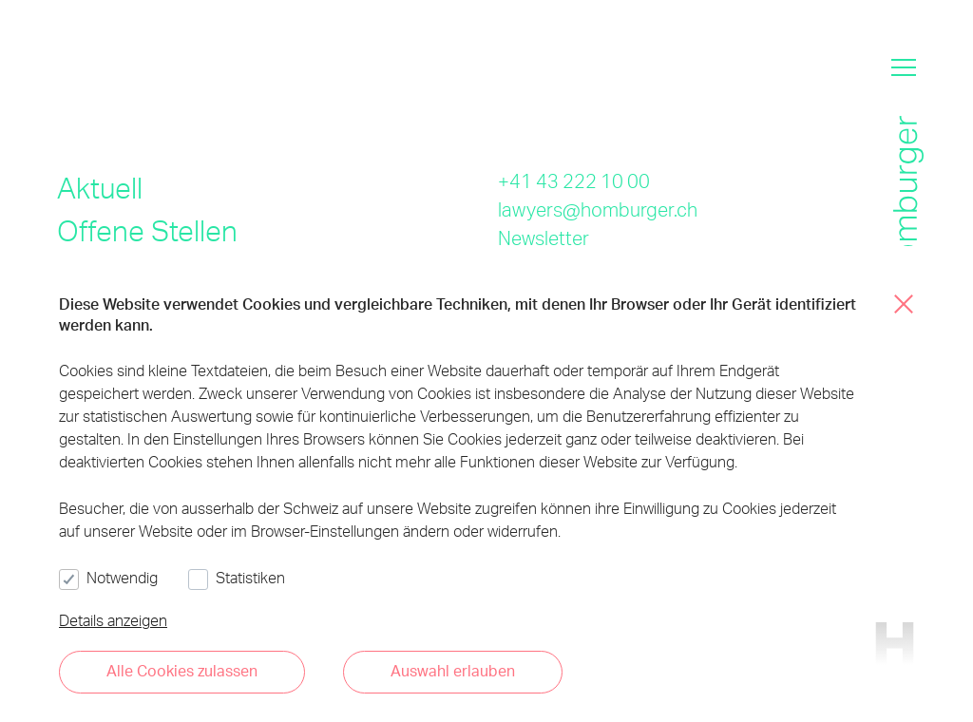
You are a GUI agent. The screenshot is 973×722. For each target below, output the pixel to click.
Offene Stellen (147, 230)
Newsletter (543, 237)
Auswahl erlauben (453, 670)
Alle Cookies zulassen (182, 670)
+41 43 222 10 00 (574, 180)
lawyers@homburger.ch (597, 209)
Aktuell (100, 187)
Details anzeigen (113, 620)
